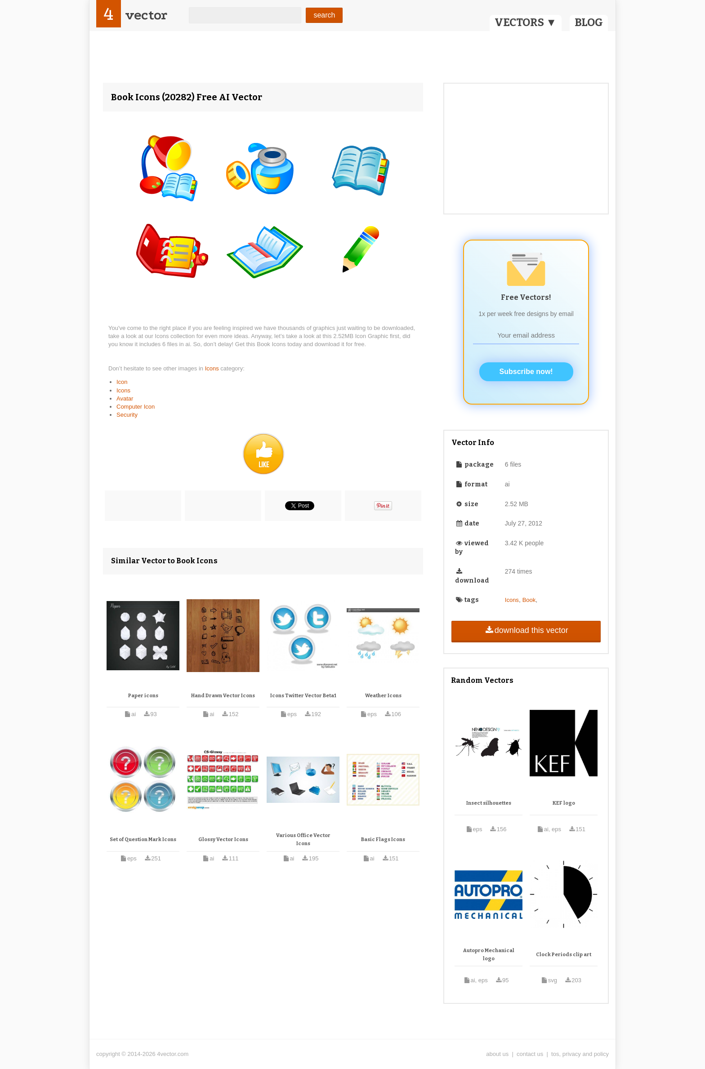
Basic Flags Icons (383, 839)
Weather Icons (383, 696)
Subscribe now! (526, 371)
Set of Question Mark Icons (143, 839)
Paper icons (143, 696)
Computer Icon (135, 406)
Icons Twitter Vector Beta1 (303, 696)
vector (146, 15)
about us (497, 1054)
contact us (530, 1054)
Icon (122, 382)
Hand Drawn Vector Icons (223, 696)
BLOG (589, 22)
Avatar (124, 398)
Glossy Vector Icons (223, 839)
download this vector (526, 630)
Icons (213, 368)
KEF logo (564, 803)
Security (127, 414)
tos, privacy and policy (580, 1054)
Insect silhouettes (488, 803)
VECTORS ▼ (526, 22)
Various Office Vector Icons (303, 839)
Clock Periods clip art (563, 955)
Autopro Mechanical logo (488, 955)
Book (529, 600)
